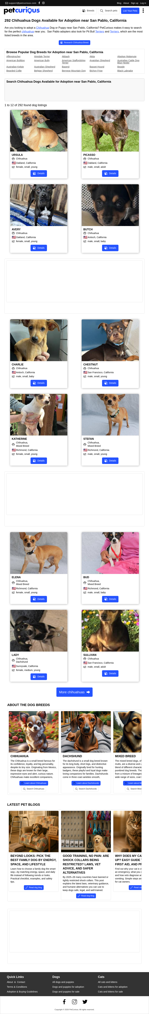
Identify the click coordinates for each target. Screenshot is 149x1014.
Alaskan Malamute (126, 56)
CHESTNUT (90, 364)
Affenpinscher (13, 56)
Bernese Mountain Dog (74, 70)
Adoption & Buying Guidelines (22, 991)
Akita (92, 56)
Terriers (99, 31)
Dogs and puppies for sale (65, 991)
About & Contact (16, 982)
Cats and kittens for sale (110, 991)
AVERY (16, 229)
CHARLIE (18, 364)
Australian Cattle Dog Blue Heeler (128, 61)
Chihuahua (42, 27)
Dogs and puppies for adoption (68, 987)
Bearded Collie (14, 70)
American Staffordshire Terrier (73, 61)
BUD (86, 577)
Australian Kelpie (15, 66)
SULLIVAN (89, 655)
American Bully (42, 60)
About (126, 3)
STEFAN (88, 438)
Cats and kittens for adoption (112, 987)
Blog (119, 3)
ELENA (16, 577)
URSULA (17, 154)
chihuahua (28, 31)
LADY (15, 655)
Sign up (134, 3)
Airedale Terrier (42, 56)
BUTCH (88, 229)
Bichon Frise (96, 70)
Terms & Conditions (17, 987)
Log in (143, 3)
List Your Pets (130, 10)
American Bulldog (15, 60)
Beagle (121, 66)
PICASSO (89, 154)
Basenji (66, 66)
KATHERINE (19, 438)
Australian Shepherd (44, 66)
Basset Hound (97, 66)
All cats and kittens (107, 982)
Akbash (66, 56)
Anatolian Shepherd (100, 60)
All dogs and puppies (63, 982)
